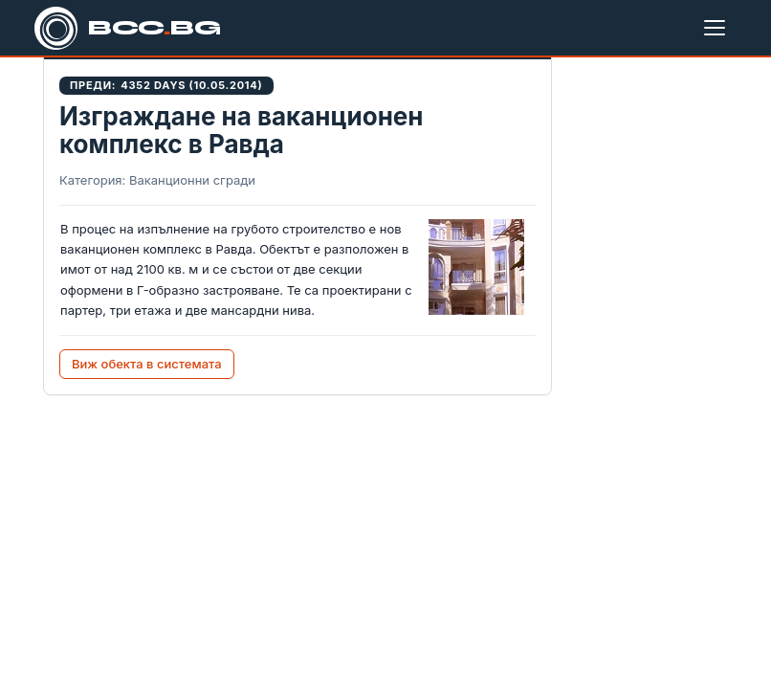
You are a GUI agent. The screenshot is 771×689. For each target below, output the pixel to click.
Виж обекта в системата (147, 363)
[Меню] (718, 28)
